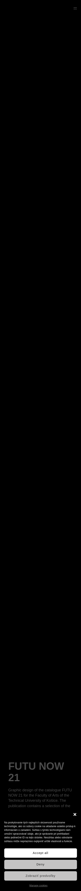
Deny (40, 864)
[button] (75, 814)
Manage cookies (38, 885)
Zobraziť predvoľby (41, 875)
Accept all (40, 853)
